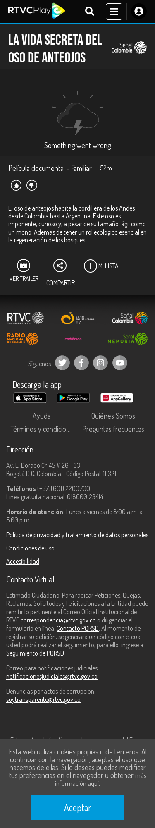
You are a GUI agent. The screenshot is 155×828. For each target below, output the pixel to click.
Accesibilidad (22, 561)
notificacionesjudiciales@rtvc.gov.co (52, 676)
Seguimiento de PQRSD (35, 653)
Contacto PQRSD (78, 628)
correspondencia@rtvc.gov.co (58, 620)
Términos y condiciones (43, 428)
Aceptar (77, 807)
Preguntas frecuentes (113, 428)
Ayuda (42, 415)
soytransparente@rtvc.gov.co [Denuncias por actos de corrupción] (43, 699)
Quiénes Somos (113, 415)
